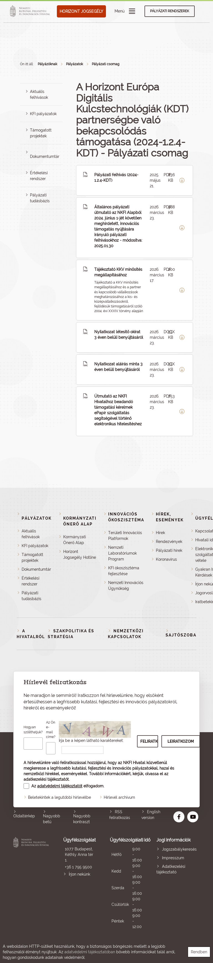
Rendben (199, 952)
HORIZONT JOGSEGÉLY (81, 11)
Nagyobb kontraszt (81, 819)
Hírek (160, 532)
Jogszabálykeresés (179, 849)
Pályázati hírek (169, 550)
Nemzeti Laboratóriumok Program (122, 553)
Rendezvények (169, 541)
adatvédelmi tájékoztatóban (89, 952)
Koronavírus (166, 559)
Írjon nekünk (79, 874)
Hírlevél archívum (119, 797)
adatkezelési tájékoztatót (46, 779)
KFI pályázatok (43, 114)
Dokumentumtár (44, 156)
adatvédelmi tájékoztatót (59, 786)
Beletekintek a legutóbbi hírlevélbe (59, 797)
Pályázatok (74, 64)
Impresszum (173, 858)
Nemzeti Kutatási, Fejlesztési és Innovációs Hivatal (31, 883)
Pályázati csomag (105, 64)
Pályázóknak (47, 64)
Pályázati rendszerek (169, 11)
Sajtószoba (181, 635)
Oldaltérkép (24, 816)
